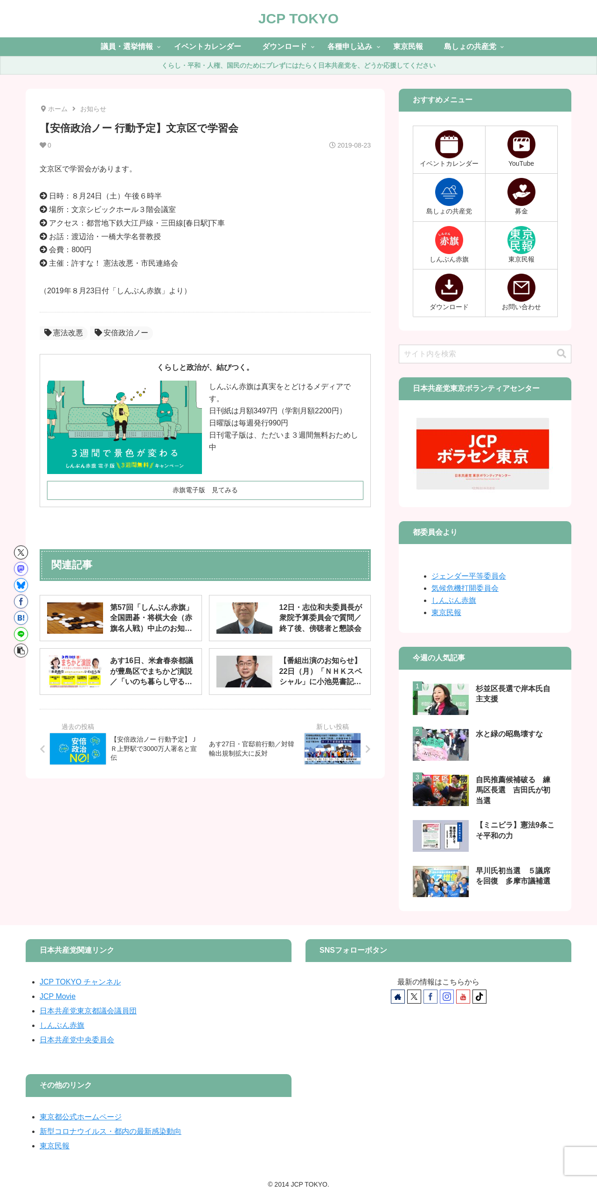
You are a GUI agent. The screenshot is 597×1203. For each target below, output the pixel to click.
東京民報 (446, 612)
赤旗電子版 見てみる (205, 490)
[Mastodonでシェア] (21, 569)
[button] (21, 651)
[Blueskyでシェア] (21, 585)
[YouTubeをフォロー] (463, 997)
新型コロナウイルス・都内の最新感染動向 (110, 1131)
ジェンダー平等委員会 (468, 576)
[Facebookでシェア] (21, 601)
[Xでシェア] (21, 552)
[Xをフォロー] (414, 997)
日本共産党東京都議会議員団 (88, 1011)
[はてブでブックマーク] (21, 618)
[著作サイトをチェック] (398, 997)
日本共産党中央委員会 (77, 1040)
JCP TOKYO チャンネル (80, 982)
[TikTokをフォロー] (479, 997)
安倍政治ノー (121, 333)
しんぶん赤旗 (453, 600)
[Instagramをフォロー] (447, 997)
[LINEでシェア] (21, 634)
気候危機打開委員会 (465, 588)
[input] (485, 354)
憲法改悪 (63, 333)
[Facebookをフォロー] (430, 997)
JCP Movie (58, 996)
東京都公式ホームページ (81, 1117)
